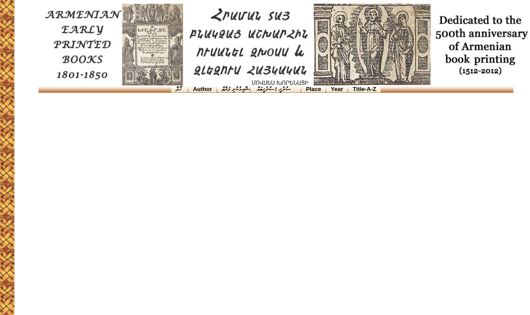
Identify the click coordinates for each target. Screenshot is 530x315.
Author (202, 89)
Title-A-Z (364, 89)
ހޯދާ (180, 89)
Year (337, 89)
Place (313, 89)
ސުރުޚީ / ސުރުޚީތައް (272, 89)
